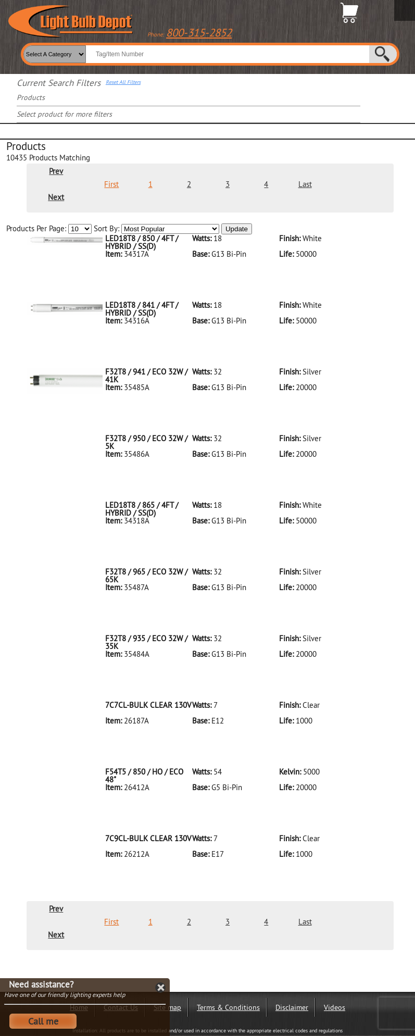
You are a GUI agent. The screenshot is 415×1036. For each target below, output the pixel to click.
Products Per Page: (49, 229)
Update (236, 229)
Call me (43, 1021)
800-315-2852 (199, 33)
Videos (334, 1007)
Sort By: (156, 229)
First (111, 184)
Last (305, 184)
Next (56, 197)
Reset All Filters (123, 82)
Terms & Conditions (228, 1007)
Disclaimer (291, 1007)
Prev (56, 171)
